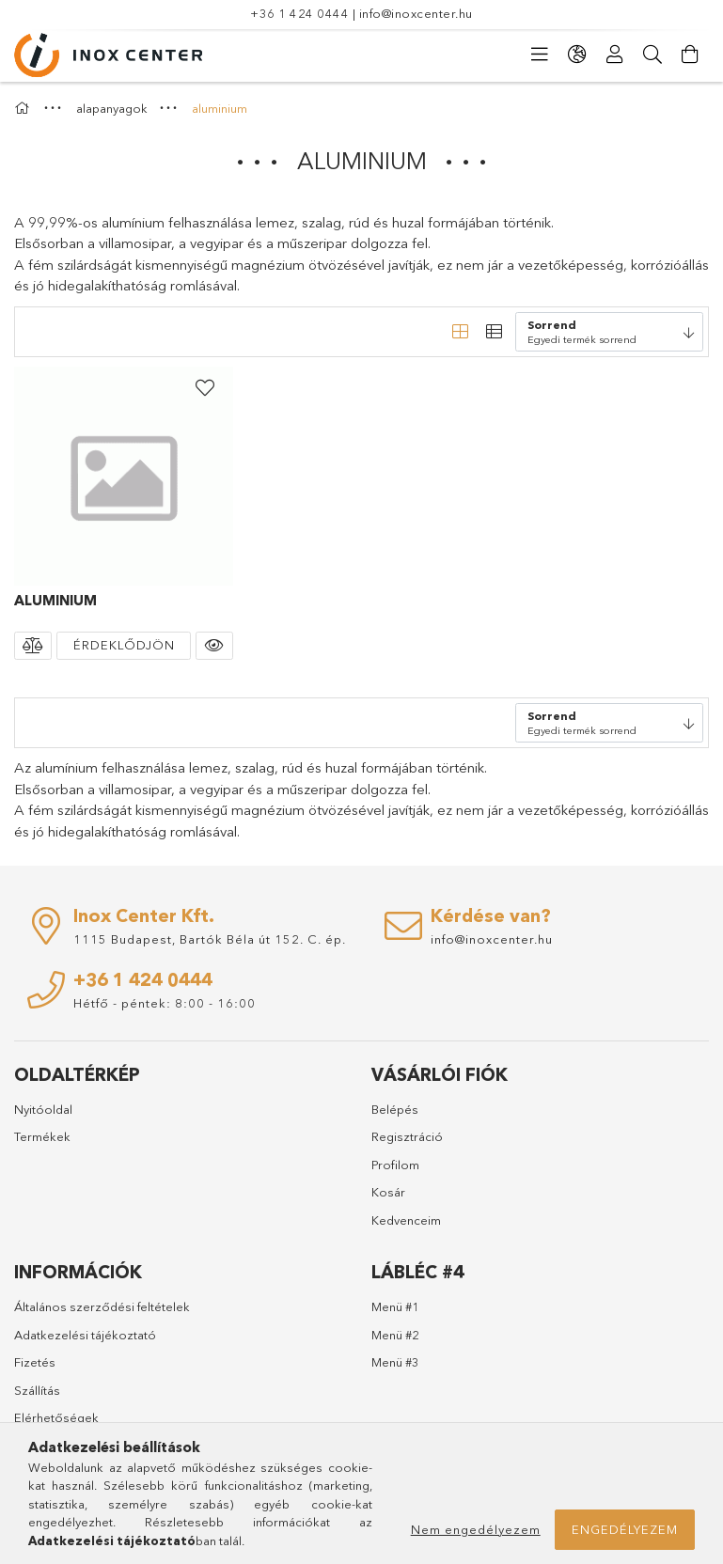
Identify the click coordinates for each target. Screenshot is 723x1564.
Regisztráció (407, 1136)
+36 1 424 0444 (299, 13)
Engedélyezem (625, 1529)
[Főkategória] (24, 108)
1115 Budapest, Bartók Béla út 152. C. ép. (209, 938)
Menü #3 (395, 1361)
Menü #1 (395, 1306)
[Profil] (615, 54)
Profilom (395, 1164)
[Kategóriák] (539, 54)
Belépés (394, 1109)
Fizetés (34, 1361)
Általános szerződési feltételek (102, 1306)
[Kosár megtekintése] (690, 54)
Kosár (388, 1191)
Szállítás (37, 1390)
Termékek (42, 1136)
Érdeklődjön (124, 644)
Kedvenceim (406, 1220)
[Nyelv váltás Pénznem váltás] (577, 54)
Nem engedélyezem (476, 1529)
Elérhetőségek (56, 1417)
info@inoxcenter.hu (416, 13)
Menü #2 (395, 1334)
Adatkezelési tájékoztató (85, 1334)
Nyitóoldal (43, 1109)
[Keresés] (652, 54)
